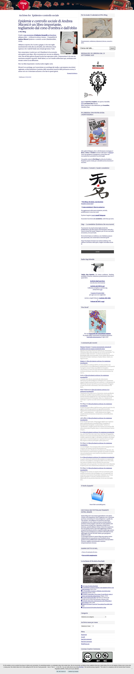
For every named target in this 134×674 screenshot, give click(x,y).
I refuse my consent (73, 671)
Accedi (83, 637)
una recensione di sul (40, 35)
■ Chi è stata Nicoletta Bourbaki (89, 586)
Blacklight (81, 667)
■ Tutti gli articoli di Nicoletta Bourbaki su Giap (93, 607)
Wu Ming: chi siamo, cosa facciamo (92, 202)
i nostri (98, 215)
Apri (82, 101)
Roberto (82, 361)
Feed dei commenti (86, 641)
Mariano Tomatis (85, 347)
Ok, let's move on (61, 671)
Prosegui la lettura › (72, 73)
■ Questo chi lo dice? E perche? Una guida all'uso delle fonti (96, 604)
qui (101, 289)
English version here (87, 203)
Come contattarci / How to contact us (93, 207)
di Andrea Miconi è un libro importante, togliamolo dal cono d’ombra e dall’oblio (47, 24)
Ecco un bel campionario (89, 555)
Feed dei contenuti (86, 639)
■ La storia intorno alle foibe (88, 597)
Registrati (84, 634)
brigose (111, 152)
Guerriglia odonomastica (94, 337)
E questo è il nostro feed (97, 293)
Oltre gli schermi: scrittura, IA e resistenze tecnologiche (98, 432)
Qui (82, 103)
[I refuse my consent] (132, 668)
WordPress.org (85, 644)
